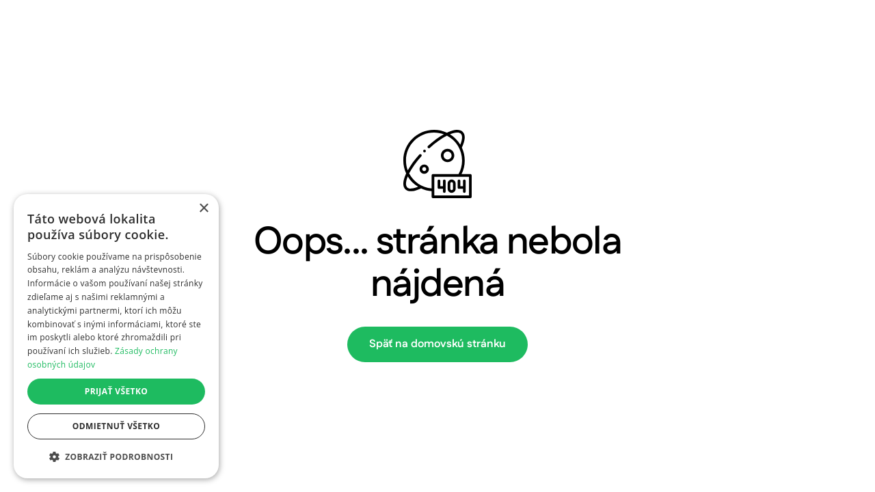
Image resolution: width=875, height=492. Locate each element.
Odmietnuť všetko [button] (116, 426)
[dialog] (116, 336)
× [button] (203, 209)
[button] (116, 456)
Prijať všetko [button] (116, 391)
